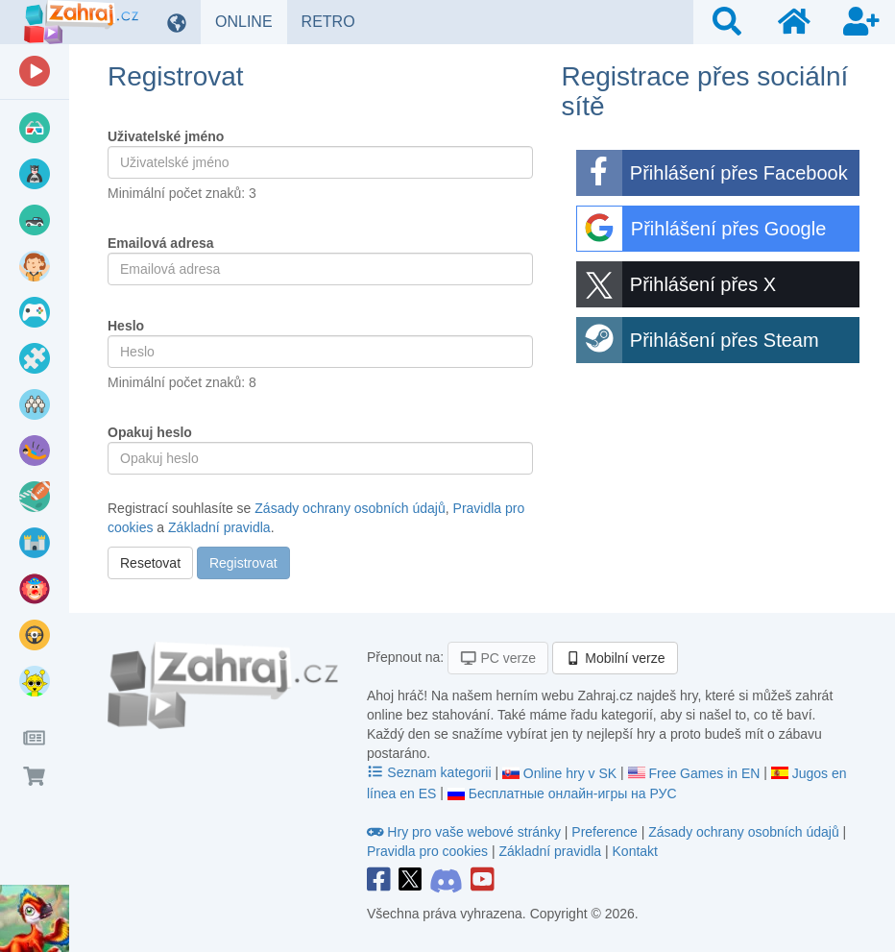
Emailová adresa (161, 243)
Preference (606, 832)
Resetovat (150, 563)
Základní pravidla (219, 527)
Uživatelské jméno (166, 136)
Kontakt (635, 851)
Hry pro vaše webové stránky (466, 832)
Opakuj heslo (150, 432)
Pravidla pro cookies (427, 851)
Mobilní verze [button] (615, 658)
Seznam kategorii (431, 772)
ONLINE (251, 21)
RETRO (336, 21)
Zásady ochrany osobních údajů (349, 508)
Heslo (126, 325)
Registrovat (243, 563)
